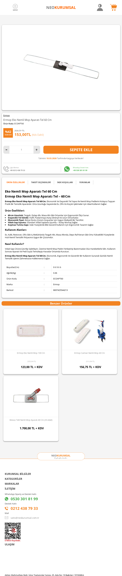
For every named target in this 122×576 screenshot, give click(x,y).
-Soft (44, 572)
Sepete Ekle (81, 149)
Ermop (6, 115)
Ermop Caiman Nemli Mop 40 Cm (31, 353)
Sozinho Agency (39, 565)
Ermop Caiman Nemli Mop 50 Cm (89, 353)
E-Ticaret (51, 572)
